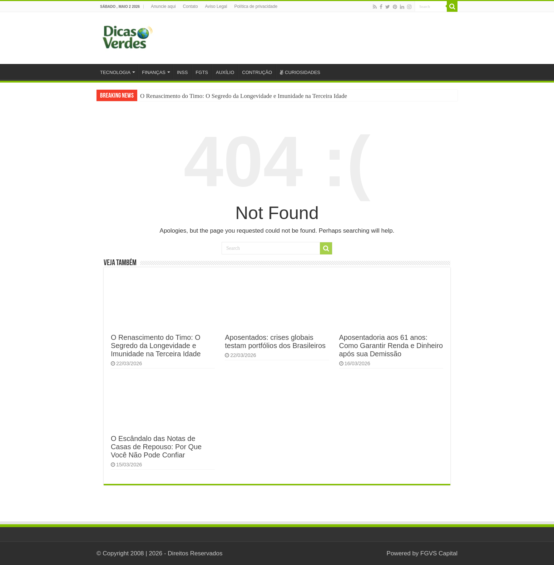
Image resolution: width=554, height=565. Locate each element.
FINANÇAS (153, 72)
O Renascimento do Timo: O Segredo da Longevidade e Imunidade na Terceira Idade (243, 96)
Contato (190, 6)
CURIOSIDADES (300, 72)
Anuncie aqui (163, 6)
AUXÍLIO (225, 72)
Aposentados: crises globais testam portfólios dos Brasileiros (275, 341)
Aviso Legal (216, 6)
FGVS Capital (438, 553)
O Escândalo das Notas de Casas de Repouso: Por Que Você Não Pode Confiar (156, 447)
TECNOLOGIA (115, 72)
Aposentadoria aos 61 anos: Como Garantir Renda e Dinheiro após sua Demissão (391, 345)
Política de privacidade (255, 6)
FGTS (202, 72)
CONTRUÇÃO (257, 72)
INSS (182, 72)
